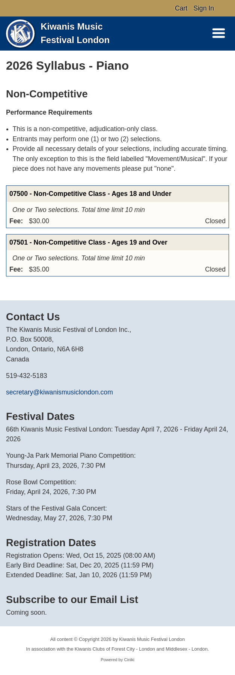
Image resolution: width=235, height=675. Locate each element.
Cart (181, 8)
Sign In (203, 8)
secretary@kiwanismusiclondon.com (59, 392)
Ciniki (129, 659)
